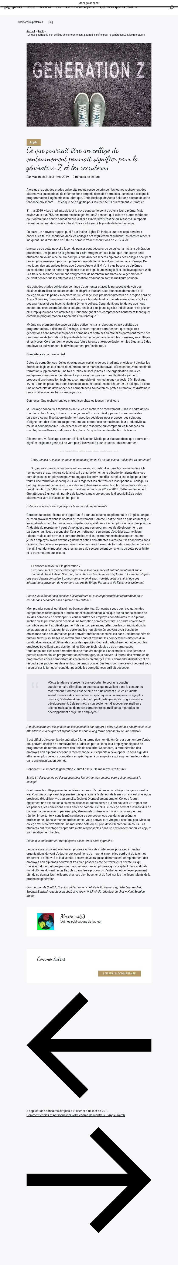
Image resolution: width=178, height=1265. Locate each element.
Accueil (18, 8)
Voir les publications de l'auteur (81, 921)
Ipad (58, 8)
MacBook (45, 8)
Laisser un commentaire (119, 973)
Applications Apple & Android (116, 8)
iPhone (31, 8)
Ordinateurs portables (30, 25)
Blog (50, 25)
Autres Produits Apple (78, 8)
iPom (9, 8)
